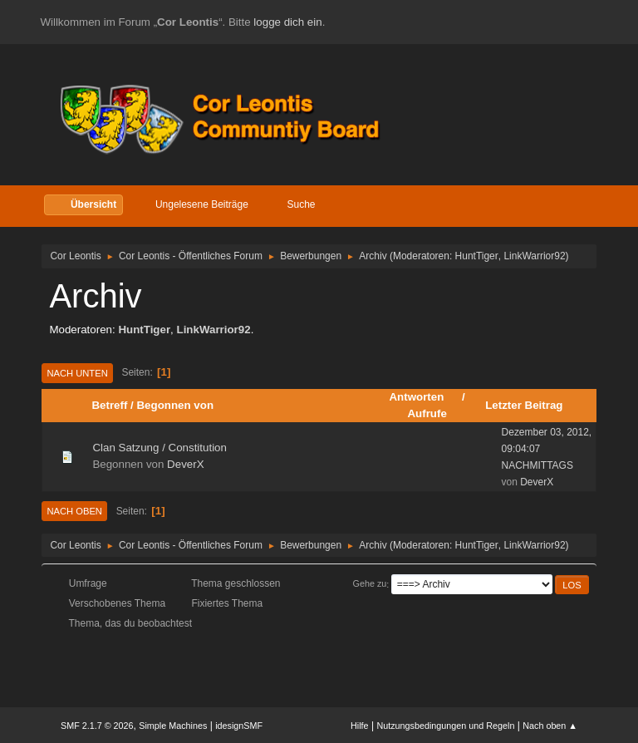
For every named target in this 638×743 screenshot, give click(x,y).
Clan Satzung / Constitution (159, 447)
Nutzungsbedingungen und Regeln (445, 726)
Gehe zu (370, 584)
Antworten (424, 397)
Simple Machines (173, 726)
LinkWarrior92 (534, 256)
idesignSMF (239, 726)
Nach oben (74, 511)
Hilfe (360, 726)
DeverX (185, 464)
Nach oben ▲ (550, 726)
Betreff (109, 405)
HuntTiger (476, 256)
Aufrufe (426, 413)
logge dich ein (287, 22)
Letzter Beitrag (523, 405)
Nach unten (77, 373)
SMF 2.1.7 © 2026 (97, 726)
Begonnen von (174, 405)
